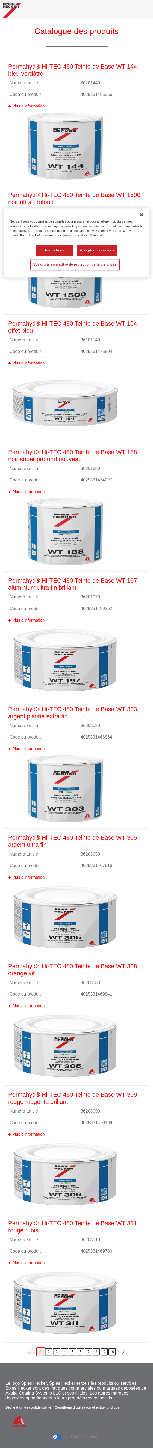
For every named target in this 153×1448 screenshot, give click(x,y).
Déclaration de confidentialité (28, 1407)
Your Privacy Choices (77, 1436)
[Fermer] (142, 215)
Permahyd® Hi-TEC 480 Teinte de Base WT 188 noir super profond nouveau (72, 456)
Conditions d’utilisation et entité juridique (87, 1407)
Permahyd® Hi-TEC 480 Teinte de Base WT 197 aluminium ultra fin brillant (72, 584)
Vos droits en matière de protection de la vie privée (74, 264)
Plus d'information (28, 106)
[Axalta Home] (12, 12)
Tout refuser (54, 250)
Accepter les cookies (97, 250)
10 (112, 1352)
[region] (76, 242)
